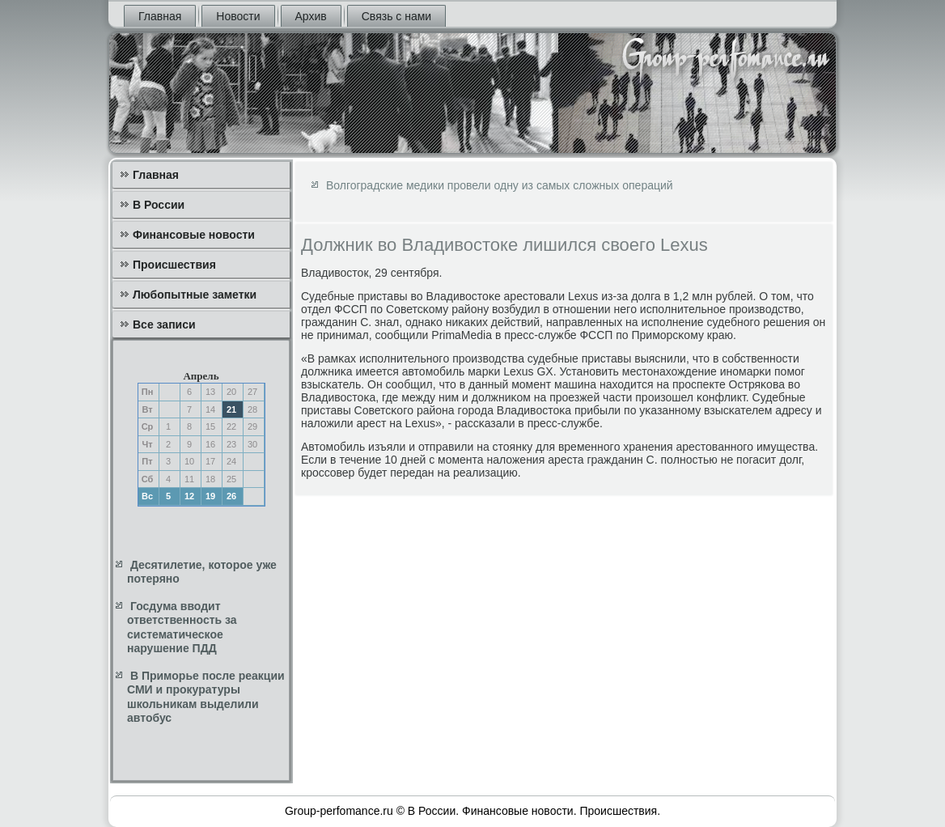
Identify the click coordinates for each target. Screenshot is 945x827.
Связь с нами (396, 16)
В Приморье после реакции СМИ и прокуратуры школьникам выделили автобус (206, 697)
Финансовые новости (194, 234)
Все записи (164, 324)
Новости (238, 16)
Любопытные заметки (194, 294)
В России (158, 204)
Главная (159, 16)
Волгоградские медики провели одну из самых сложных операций (499, 185)
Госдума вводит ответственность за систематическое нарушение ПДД (182, 627)
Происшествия (174, 264)
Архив (311, 16)
